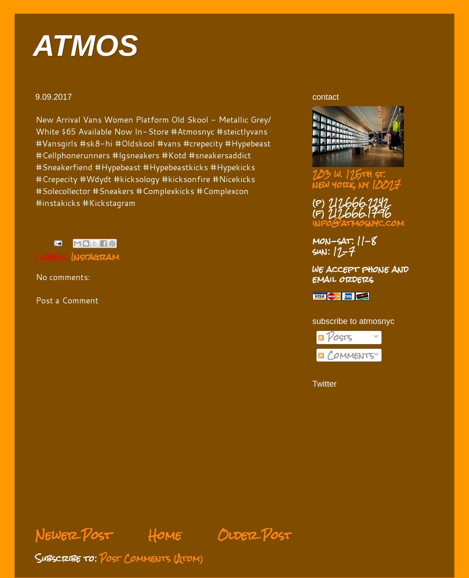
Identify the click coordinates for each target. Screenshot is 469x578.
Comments (346, 355)
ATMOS (85, 45)
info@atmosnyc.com (358, 223)
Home (164, 535)
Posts (335, 337)
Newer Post (73, 535)
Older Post (255, 535)
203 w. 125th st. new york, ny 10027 (356, 179)
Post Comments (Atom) (151, 558)
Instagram (95, 256)
